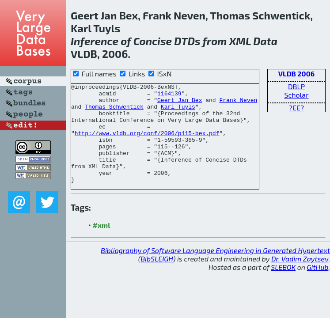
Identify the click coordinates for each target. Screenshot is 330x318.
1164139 (169, 96)
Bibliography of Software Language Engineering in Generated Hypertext (215, 270)
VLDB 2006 (296, 73)
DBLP (296, 86)
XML (240, 40)
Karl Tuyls (178, 112)
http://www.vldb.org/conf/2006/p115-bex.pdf (147, 144)
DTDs (187, 40)
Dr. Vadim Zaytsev (299, 278)
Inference (94, 40)
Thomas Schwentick (114, 112)
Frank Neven (238, 104)
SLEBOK (283, 287)
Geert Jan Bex (179, 104)
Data (265, 40)
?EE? (296, 107)
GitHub (318, 287)
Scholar (296, 95)
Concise (152, 40)
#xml (101, 245)
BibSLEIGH (156, 278)
